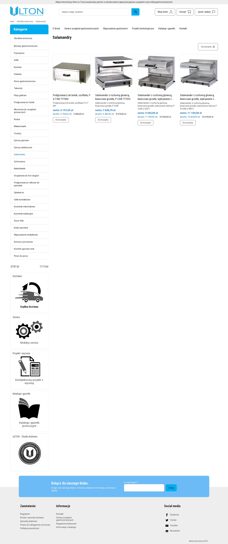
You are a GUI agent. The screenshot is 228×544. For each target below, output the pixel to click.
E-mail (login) (130, 482)
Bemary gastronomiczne (26, 46)
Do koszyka (61, 120)
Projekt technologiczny (143, 28)
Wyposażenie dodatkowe (26, 234)
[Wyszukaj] (135, 12)
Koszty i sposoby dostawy (32, 517)
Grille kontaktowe (22, 199)
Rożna (17, 119)
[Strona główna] (26, 11)
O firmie (56, 28)
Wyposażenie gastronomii (115, 28)
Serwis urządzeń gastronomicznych (81, 28)
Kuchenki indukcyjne (23, 213)
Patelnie (18, 74)
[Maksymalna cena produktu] (42, 267)
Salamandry (19, 154)
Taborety (18, 88)
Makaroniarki (20, 126)
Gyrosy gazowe (21, 140)
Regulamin (25, 514)
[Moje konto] (165, 12)
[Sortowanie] (208, 46)
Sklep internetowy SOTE (198, 541)
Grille (16, 60)
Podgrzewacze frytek (24, 102)
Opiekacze (19, 192)
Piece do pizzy (21, 256)
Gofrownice (19, 161)
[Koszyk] (185, 12)
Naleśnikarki (19, 168)
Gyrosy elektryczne (23, 147)
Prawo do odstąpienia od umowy (35, 525)
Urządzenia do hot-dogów (26, 175)
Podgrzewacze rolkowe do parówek (26, 184)
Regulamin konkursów (66, 523)
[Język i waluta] (206, 12)
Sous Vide (19, 220)
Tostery (17, 133)
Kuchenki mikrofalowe (24, 206)
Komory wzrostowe (23, 242)
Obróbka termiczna (23, 38)
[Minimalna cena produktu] (13, 267)
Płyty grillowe (20, 95)
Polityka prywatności (29, 528)
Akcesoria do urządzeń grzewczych (25, 111)
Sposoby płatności (28, 521)
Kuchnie (18, 67)
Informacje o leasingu (66, 527)
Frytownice (19, 53)
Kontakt (183, 28)
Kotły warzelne (21, 227)
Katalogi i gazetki (166, 28)
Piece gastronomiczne (24, 81)
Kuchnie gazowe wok (24, 249)
